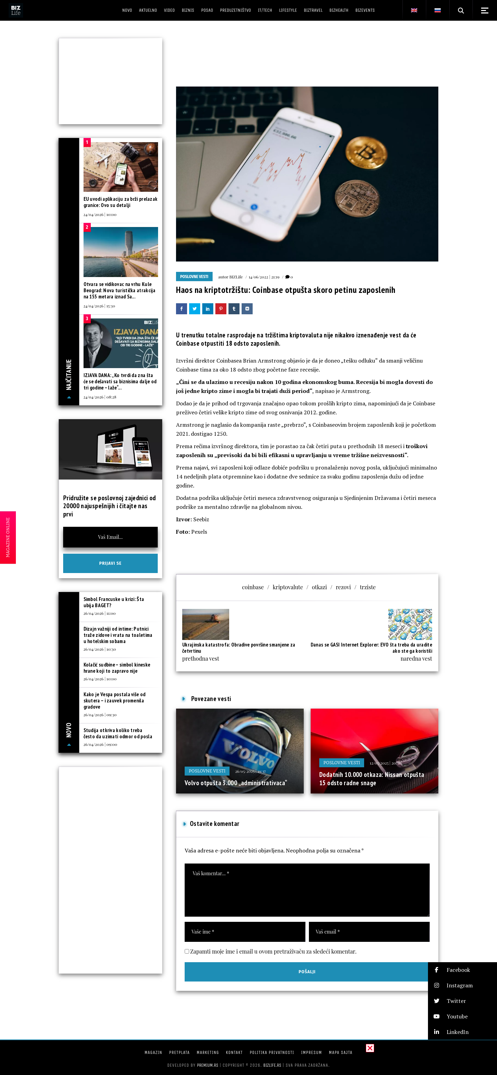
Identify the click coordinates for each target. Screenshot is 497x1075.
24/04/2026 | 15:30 (99, 305)
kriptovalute (288, 587)
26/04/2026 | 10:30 (100, 649)
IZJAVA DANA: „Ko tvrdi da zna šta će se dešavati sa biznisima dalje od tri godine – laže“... (120, 381)
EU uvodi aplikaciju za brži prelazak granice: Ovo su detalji (121, 202)
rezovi (343, 587)
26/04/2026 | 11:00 (100, 613)
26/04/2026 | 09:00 (100, 744)
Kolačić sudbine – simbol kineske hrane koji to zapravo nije (117, 667)
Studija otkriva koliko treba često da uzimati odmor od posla (118, 733)
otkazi (319, 587)
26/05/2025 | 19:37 (250, 771)
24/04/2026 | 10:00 (100, 214)
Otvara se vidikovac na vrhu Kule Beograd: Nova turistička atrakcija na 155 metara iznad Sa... (120, 290)
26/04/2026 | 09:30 (100, 714)
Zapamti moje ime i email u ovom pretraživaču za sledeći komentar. (273, 951)
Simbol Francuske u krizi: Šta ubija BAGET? (114, 602)
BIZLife (236, 276)
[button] (462, 970)
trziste (368, 587)
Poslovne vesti (194, 276)
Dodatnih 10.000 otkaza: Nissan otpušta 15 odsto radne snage (371, 778)
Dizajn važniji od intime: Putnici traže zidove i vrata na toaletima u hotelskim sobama (118, 634)
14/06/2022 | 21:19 (263, 276)
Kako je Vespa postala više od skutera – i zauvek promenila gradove (115, 700)
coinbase (253, 587)
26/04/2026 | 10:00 (100, 678)
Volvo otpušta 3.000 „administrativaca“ (236, 783)
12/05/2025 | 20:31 (385, 763)
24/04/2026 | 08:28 (100, 397)
